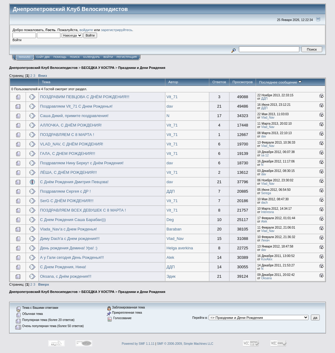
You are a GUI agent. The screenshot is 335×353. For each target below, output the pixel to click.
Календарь (91, 57)
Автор (173, 82)
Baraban (174, 229)
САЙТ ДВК (43, 57)
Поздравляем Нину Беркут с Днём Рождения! (82, 163)
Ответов (219, 82)
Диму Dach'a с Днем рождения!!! (69, 238)
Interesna (267, 212)
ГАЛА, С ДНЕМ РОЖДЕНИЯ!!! (67, 153)
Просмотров (242, 82)
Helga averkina (180, 248)
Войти (108, 57)
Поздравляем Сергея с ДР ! (65, 191)
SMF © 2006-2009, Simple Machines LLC (185, 343)
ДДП (264, 98)
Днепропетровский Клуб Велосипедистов (43, 68)
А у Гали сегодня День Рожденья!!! (72, 257)
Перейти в (199, 317)
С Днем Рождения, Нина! (63, 267)
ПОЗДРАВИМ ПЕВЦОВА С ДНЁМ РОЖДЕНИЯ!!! (84, 96)
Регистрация (127, 57)
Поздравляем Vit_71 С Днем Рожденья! (76, 106)
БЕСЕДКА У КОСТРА (97, 68)
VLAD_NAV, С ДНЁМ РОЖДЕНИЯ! (71, 144)
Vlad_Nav (267, 117)
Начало (24, 57)
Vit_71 (172, 96)
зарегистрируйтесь (116, 30)
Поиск (75, 57)
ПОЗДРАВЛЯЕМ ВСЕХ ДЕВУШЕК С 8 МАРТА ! (83, 210)
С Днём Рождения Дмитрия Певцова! (74, 182)
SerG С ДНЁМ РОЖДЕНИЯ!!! (66, 200)
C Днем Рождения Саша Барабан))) (73, 219)
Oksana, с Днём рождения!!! (65, 276)
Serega (266, 193)
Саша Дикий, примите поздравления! (74, 115)
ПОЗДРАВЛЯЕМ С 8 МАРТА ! (67, 134)
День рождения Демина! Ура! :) (68, 248)
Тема (46, 82)
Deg (170, 219)
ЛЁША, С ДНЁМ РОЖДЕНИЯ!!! (68, 172)
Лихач (265, 240)
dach (264, 202)
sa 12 (264, 155)
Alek (264, 221)
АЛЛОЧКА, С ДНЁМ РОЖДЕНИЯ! (71, 125)
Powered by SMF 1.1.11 (138, 343)
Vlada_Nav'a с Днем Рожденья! (68, 229)
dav (170, 106)
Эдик (171, 276)
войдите (86, 30)
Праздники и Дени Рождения (141, 68)
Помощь (59, 57)
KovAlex (266, 259)
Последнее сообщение (280, 82)
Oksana (266, 278)
